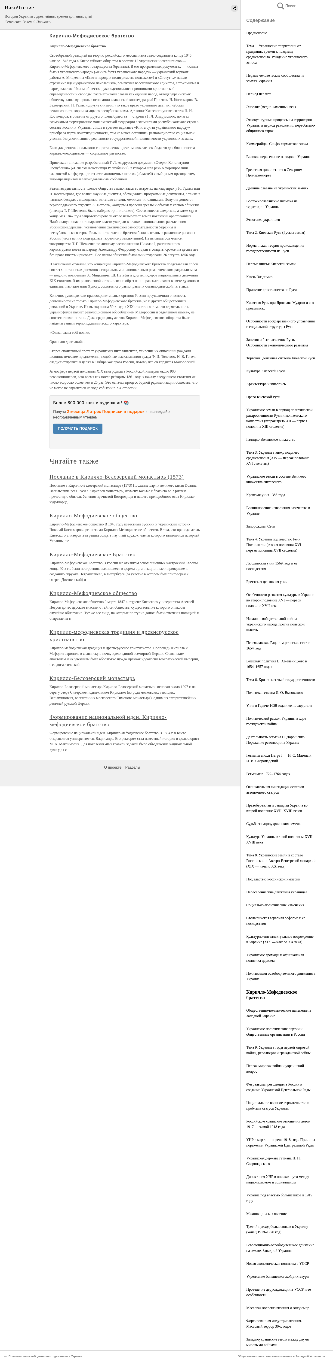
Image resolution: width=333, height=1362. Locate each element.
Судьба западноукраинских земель (273, 824)
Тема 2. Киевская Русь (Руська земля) (275, 232)
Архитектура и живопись (266, 384)
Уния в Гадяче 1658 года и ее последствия (279, 705)
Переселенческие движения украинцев (276, 892)
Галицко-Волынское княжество (270, 439)
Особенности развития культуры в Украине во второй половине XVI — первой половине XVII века (280, 600)
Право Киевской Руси (263, 397)
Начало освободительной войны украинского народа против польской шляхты (275, 624)
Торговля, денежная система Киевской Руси (280, 358)
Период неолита (258, 94)
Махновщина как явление (266, 1214)
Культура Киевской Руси (265, 371)
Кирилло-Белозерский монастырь (92, 678)
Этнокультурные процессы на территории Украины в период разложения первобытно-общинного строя (280, 125)
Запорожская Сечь (260, 526)
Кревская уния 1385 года (265, 495)
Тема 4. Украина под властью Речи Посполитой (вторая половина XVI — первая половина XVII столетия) (276, 544)
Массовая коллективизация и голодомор (277, 1308)
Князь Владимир (259, 277)
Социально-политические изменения (275, 905)
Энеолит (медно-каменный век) (271, 107)
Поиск (286, 6)
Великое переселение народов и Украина (278, 157)
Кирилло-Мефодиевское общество (93, 516)
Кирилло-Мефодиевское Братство (92, 554)
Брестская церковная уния (266, 582)
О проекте (112, 767)
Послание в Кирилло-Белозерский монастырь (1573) (116, 477)
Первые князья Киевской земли (271, 264)
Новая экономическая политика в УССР (277, 1263)
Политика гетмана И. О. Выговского (274, 693)
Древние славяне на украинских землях (277, 188)
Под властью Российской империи (273, 879)
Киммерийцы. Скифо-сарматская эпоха (277, 144)
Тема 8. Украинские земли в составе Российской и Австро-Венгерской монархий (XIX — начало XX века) (280, 860)
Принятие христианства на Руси (271, 290)
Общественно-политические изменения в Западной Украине (279, 1356)
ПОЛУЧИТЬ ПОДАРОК (78, 429)
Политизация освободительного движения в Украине (45, 1356)
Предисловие (256, 33)
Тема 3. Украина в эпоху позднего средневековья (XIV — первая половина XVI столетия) (277, 457)
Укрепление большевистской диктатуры (277, 1276)
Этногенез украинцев (263, 219)
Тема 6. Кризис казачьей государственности (280, 680)
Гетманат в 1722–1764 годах (268, 774)
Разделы (132, 767)
